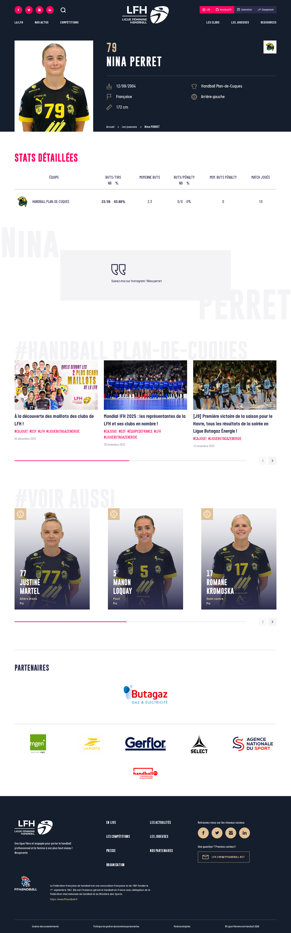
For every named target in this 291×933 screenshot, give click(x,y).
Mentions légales (182, 926)
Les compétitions (118, 836)
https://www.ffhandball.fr (64, 899)
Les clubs (212, 23)
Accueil (110, 127)
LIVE (206, 9)
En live (111, 822)
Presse (111, 851)
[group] (56, 400)
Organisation (115, 865)
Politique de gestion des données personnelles (116, 926)
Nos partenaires (161, 851)
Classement (266, 9)
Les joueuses (240, 23)
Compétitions (69, 23)
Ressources (268, 23)
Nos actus (41, 23)
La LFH (19, 23)
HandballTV (223, 9)
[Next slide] (272, 461)
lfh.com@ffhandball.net (223, 857)
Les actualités (160, 822)
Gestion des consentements (45, 926)
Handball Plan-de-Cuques (221, 86)
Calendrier (244, 9)
